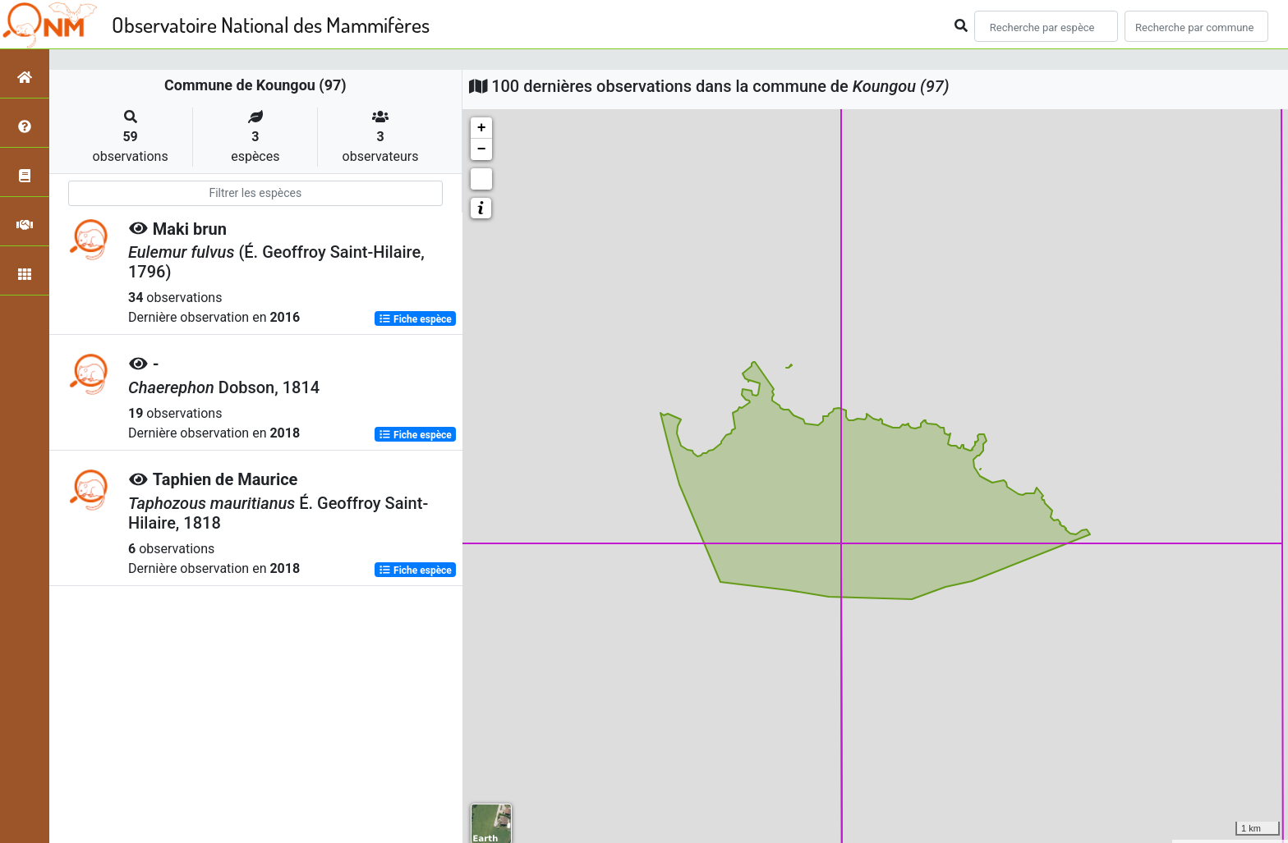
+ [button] (481, 128)
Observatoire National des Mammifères (271, 24)
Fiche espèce (415, 318)
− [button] (481, 149)
